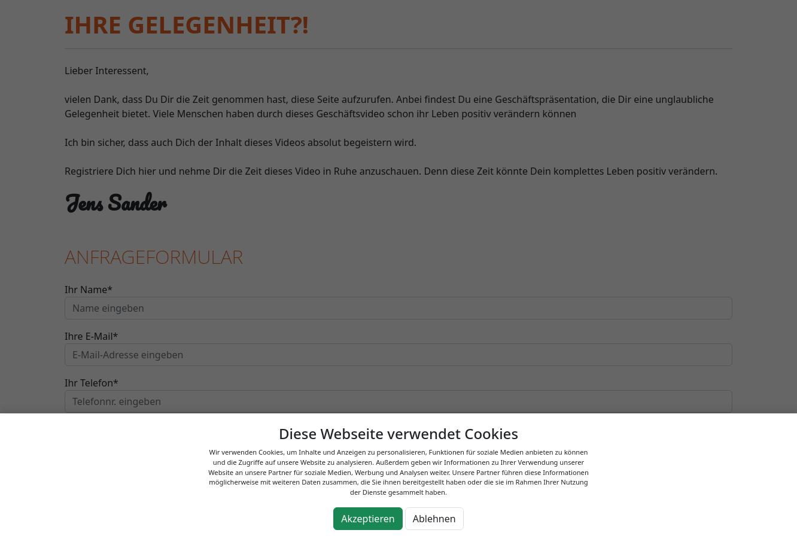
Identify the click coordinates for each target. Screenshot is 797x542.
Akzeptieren (367, 518)
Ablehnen (434, 518)
